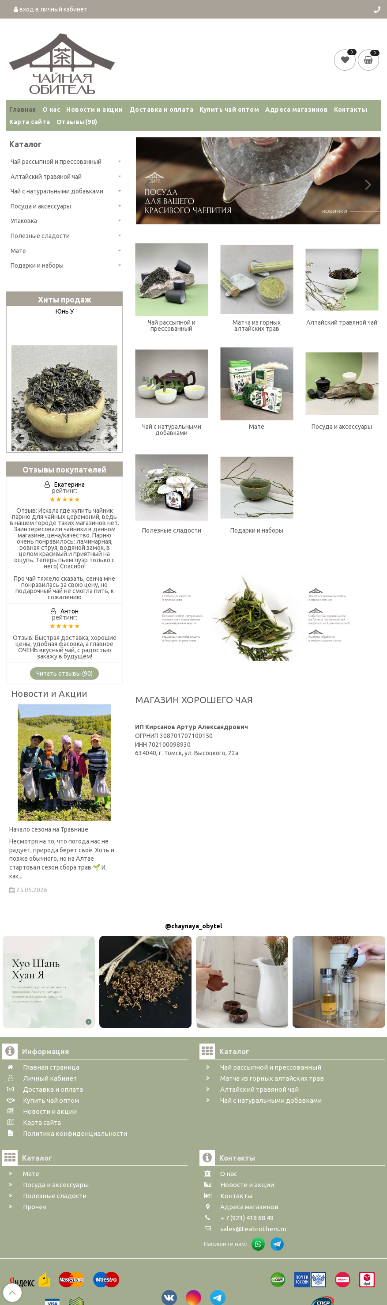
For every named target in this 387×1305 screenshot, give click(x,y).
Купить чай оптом (229, 109)
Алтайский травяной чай (46, 176)
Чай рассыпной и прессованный (56, 161)
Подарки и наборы (37, 265)
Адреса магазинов (296, 109)
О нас (51, 109)
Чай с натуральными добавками (57, 191)
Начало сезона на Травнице (48, 829)
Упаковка (24, 220)
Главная (22, 109)
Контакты (350, 109)
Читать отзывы (64, 673)
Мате (18, 250)
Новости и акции (94, 109)
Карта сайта (29, 121)
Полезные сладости (40, 235)
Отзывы (77, 121)
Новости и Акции (49, 693)
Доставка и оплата (161, 109)
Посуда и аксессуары (41, 206)
